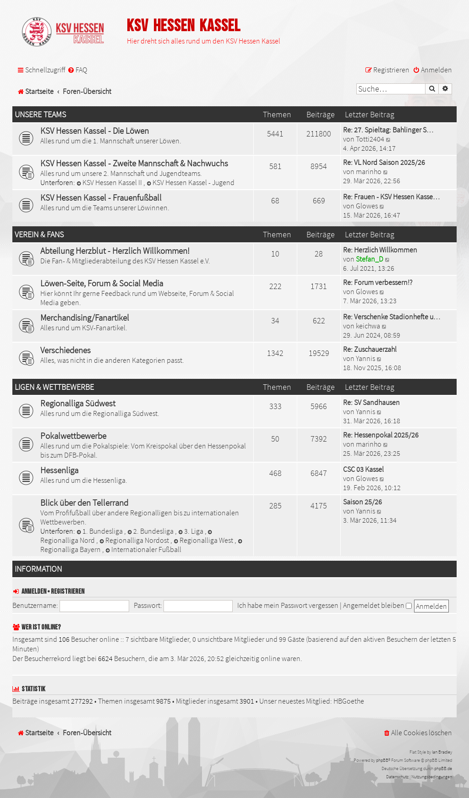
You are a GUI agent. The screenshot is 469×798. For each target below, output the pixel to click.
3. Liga (191, 531)
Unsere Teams (40, 114)
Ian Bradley (442, 752)
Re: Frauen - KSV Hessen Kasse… (391, 196)
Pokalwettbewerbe (73, 435)
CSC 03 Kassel (363, 469)
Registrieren (67, 591)
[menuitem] (77, 70)
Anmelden (34, 591)
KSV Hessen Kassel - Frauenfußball (101, 197)
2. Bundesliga (151, 531)
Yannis (365, 358)
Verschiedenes (65, 349)
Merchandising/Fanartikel (84, 317)
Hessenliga (59, 470)
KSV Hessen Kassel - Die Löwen (94, 130)
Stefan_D (369, 258)
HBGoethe (348, 700)
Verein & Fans (39, 235)
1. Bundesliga (100, 531)
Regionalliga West (204, 540)
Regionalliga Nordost (134, 540)
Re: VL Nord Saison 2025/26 (384, 162)
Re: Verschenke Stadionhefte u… (391, 316)
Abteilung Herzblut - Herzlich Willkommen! (115, 250)
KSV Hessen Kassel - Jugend (190, 182)
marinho (369, 171)
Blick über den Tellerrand (84, 502)
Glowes (367, 205)
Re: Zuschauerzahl (370, 349)
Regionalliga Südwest (77, 403)
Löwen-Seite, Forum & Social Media (101, 283)
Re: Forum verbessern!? (377, 282)
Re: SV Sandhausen (371, 402)
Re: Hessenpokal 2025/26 (381, 434)
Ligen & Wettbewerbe (54, 387)
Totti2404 (370, 138)
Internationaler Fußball (143, 549)
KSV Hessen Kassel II (109, 182)
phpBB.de (443, 768)
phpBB (382, 760)
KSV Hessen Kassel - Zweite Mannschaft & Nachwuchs (134, 163)
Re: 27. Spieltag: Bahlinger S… (388, 129)
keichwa (368, 325)
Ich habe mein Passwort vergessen (287, 605)
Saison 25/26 (362, 501)
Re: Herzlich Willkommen (380, 249)
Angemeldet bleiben (377, 605)
